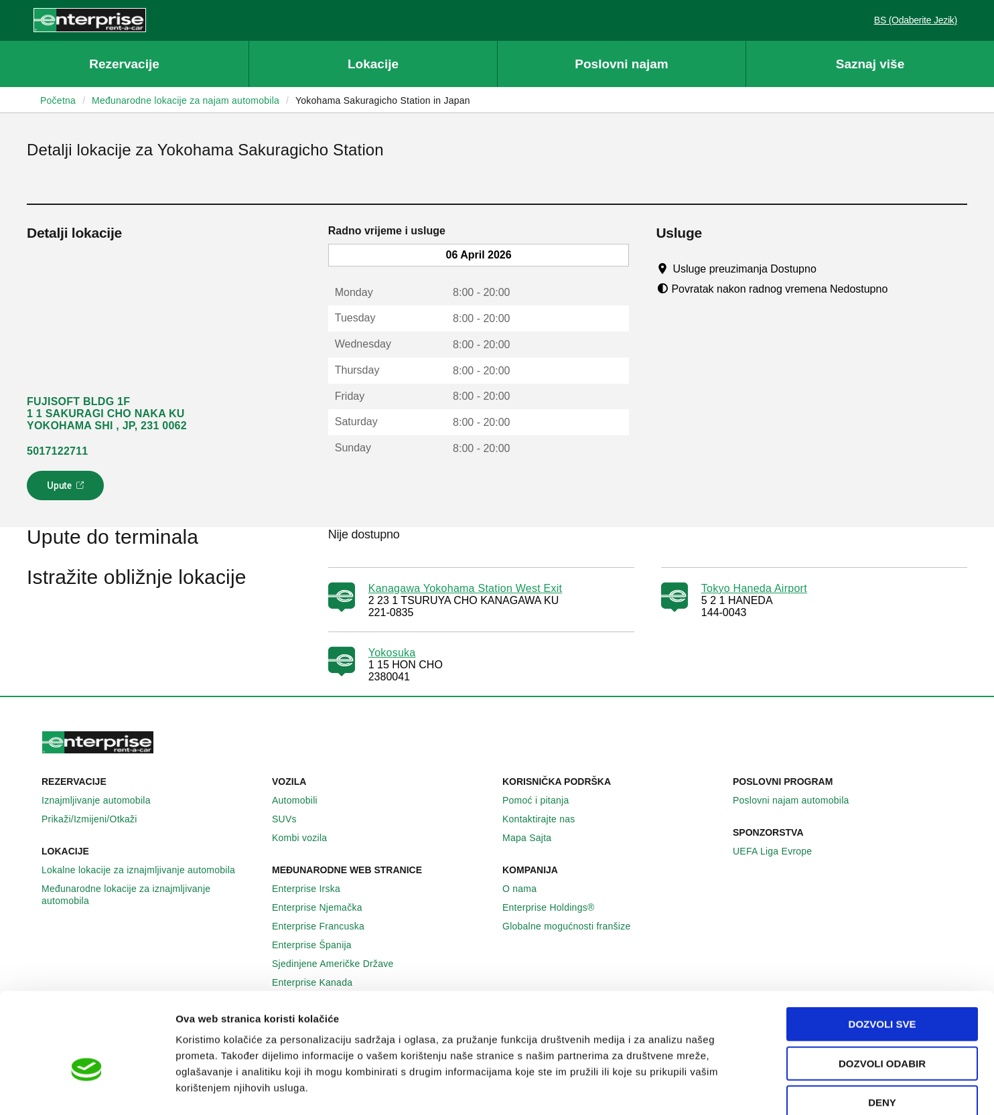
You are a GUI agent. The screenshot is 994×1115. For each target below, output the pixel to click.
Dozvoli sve (882, 951)
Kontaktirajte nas (546, 819)
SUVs (291, 819)
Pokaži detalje (689, 1088)
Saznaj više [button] (870, 64)
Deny (882, 1029)
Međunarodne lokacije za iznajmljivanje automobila (151, 894)
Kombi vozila (307, 837)
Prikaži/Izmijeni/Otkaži (97, 819)
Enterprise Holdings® (556, 907)
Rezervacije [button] (124, 64)
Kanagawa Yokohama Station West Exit (465, 588)
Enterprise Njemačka (324, 907)
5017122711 (57, 451)
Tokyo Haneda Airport (754, 588)
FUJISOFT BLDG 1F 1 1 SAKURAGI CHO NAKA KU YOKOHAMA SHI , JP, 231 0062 (107, 413)
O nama (526, 888)
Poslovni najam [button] (621, 64)
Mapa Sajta (534, 837)
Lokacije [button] (373, 64)
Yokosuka (392, 652)
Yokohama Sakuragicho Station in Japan (382, 100)
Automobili (302, 800)
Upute (67, 489)
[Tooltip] (829, 268)
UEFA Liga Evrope (780, 851)
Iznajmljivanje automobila (103, 800)
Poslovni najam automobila (798, 800)
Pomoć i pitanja (542, 800)
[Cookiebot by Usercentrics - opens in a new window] (86, 1089)
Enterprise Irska (313, 888)
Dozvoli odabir (882, 990)
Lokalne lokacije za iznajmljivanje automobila (146, 870)
